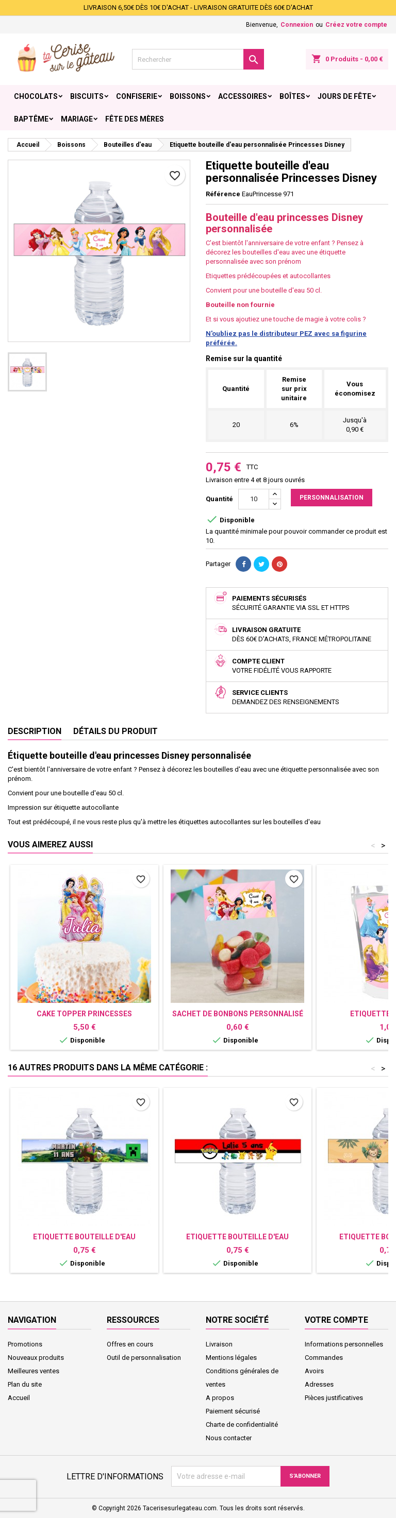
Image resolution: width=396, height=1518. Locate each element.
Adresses (319, 1384)
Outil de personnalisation (144, 1357)
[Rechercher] (198, 59)
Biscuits (87, 96)
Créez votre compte (356, 24)
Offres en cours (130, 1344)
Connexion (296, 24)
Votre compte (336, 1320)
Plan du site (25, 1384)
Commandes (324, 1357)
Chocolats (36, 96)
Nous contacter (229, 1438)
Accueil (19, 1398)
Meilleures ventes (33, 1371)
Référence (223, 194)
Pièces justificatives (334, 1398)
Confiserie (136, 96)
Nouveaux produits (36, 1357)
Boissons (188, 96)
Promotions (25, 1344)
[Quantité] (253, 499)
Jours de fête (344, 96)
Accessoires (242, 96)
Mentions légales (231, 1357)
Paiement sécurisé (233, 1411)
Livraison (219, 1344)
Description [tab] (34, 731)
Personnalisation (332, 497)
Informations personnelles (344, 1344)
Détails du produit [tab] (115, 731)
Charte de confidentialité (242, 1424)
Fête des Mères (134, 119)
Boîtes (292, 96)
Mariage (77, 119)
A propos (220, 1398)
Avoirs (314, 1371)
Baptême (31, 119)
